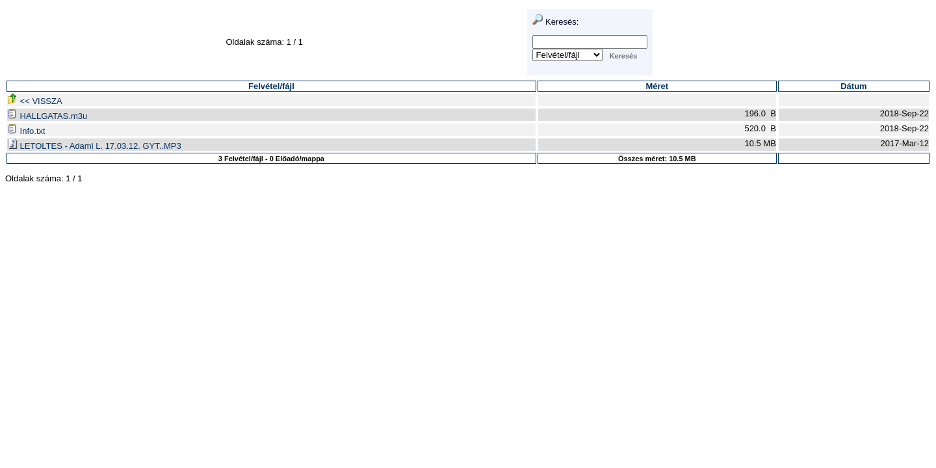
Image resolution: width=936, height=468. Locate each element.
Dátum (853, 86)
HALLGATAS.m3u (47, 116)
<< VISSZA (34, 101)
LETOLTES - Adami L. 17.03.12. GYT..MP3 (94, 146)
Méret (656, 86)
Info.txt (26, 131)
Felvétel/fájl (271, 86)
